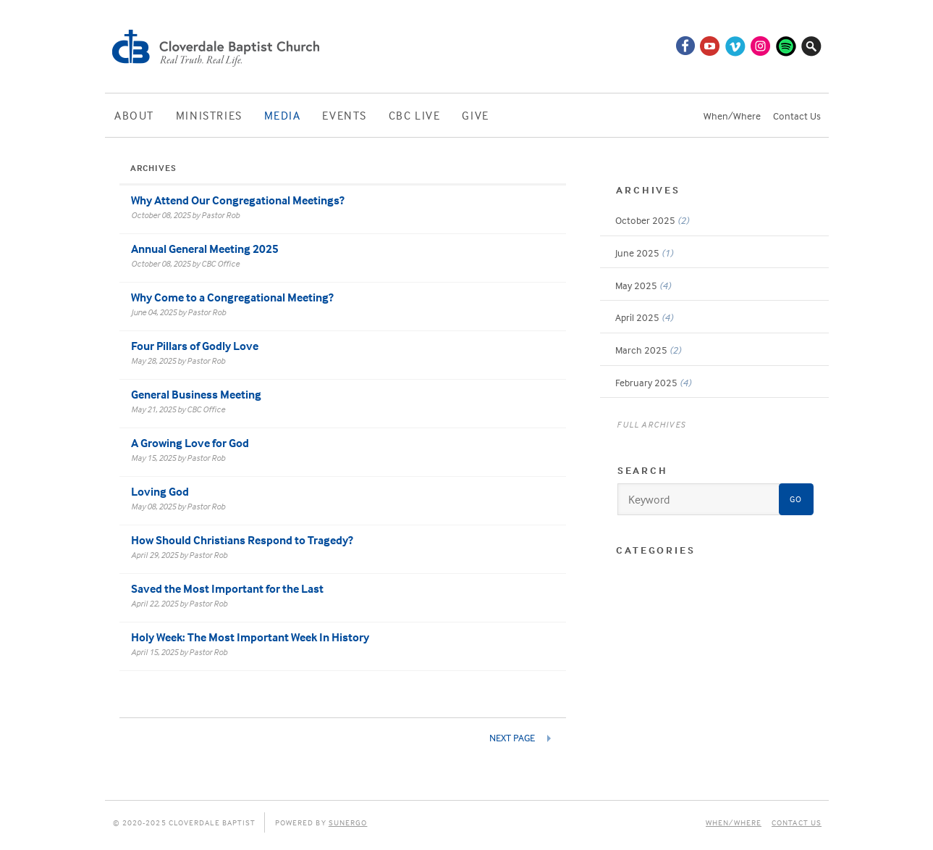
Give (475, 115)
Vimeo (735, 45)
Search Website (811, 45)
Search (642, 470)
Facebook (684, 45)
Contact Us (797, 115)
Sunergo (348, 822)
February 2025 (653, 382)
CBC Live (415, 115)
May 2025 (643, 285)
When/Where (732, 115)
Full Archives (651, 424)
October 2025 (652, 220)
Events (344, 115)
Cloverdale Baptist (218, 46)
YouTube (710, 45)
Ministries (209, 115)
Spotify (786, 45)
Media (282, 115)
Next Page (513, 737)
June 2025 (644, 252)
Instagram (760, 45)
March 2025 (648, 349)
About (134, 115)
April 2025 (644, 317)
